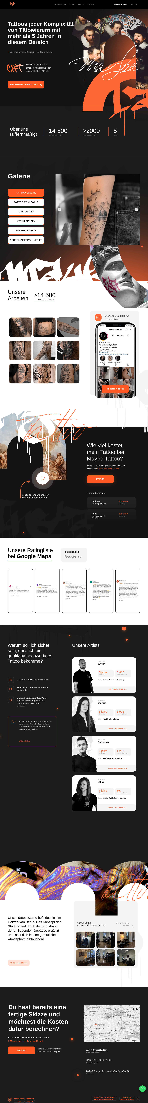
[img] (98, 317)
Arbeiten (72, 4)
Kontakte (91, 4)
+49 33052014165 (96, 1050)
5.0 (79, 556)
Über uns (81, 4)
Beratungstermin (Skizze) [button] (26, 84)
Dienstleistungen (60, 4)
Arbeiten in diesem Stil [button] (117, 689)
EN (132, 4)
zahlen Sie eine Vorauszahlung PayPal (127, 1098)
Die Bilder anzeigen (115, 389)
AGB (19, 1101)
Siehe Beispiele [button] (24, 741)
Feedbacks (72, 551)
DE (136, 4)
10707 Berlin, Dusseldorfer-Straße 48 (108, 1071)
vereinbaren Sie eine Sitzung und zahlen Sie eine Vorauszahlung (103, 1098)
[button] (43, 478)
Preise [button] (100, 479)
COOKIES (30, 1101)
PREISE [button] (21, 1050)
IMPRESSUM (30, 1099)
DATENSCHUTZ (19, 1099)
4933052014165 (121, 4)
